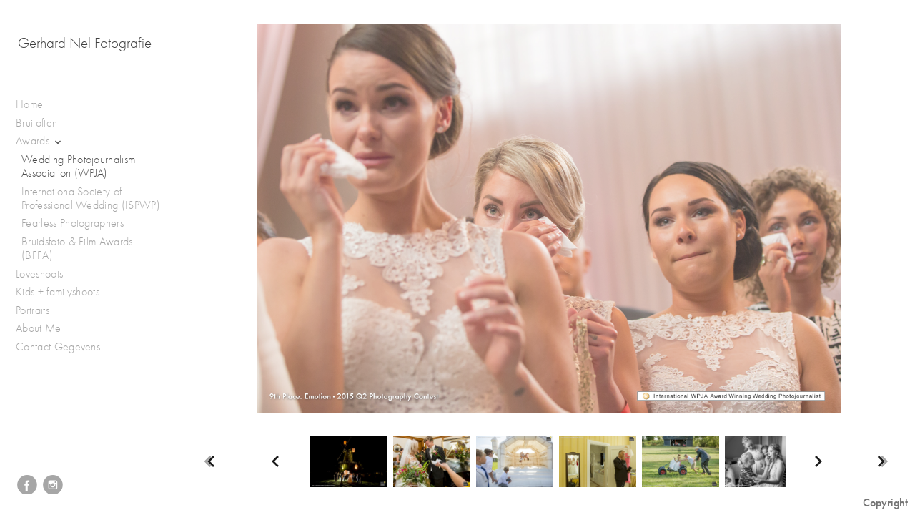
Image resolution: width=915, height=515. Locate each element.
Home (29, 104)
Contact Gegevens (58, 346)
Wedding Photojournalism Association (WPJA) (78, 166)
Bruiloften (44, 123)
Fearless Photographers (72, 223)
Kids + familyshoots (65, 292)
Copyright (885, 502)
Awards (40, 141)
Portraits (40, 311)
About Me (38, 328)
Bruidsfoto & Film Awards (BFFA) (77, 248)
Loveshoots (47, 274)
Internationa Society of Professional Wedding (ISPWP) (90, 198)
